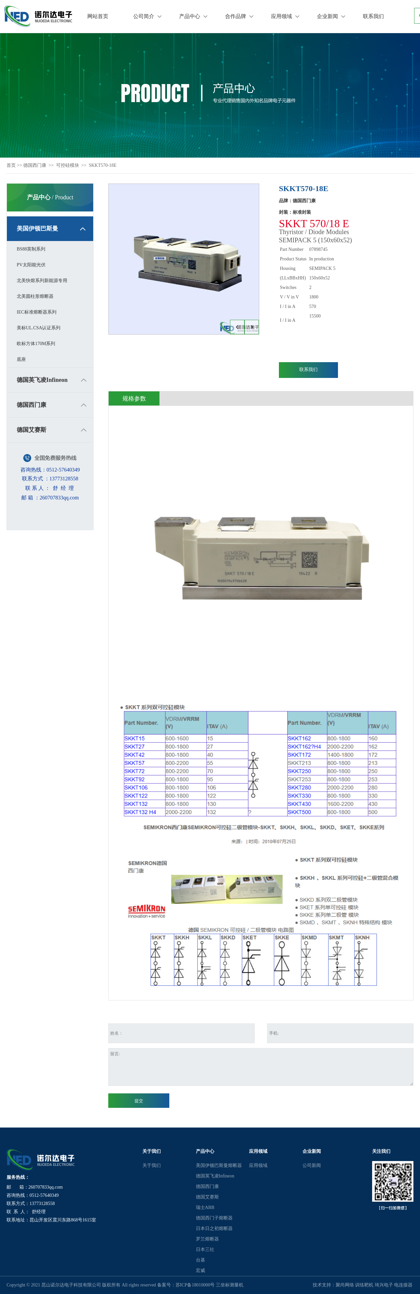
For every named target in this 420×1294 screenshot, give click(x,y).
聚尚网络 (345, 1285)
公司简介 (143, 16)
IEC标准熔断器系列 (36, 312)
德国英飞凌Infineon (42, 380)
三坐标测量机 (229, 1285)
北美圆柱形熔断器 (35, 296)
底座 (21, 359)
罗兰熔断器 (207, 1239)
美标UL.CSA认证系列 (38, 327)
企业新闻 (327, 16)
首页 (11, 165)
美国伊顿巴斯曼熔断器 (219, 1165)
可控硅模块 (67, 165)
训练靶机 (364, 1285)
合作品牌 (235, 16)
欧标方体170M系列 (36, 343)
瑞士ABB (205, 1207)
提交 (139, 1100)
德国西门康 (34, 165)
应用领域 (281, 16)
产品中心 (189, 16)
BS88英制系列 (31, 249)
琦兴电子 (384, 1285)
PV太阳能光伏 (31, 264)
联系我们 (373, 16)
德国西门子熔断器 (214, 1218)
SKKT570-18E (102, 165)
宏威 (200, 1270)
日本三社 (205, 1249)
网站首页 (97, 16)
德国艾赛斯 (31, 430)
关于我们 (151, 1165)
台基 (200, 1260)
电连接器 (403, 1285)
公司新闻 (312, 1165)
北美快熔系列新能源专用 (42, 280)
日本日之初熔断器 (214, 1228)
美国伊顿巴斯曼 (37, 228)
